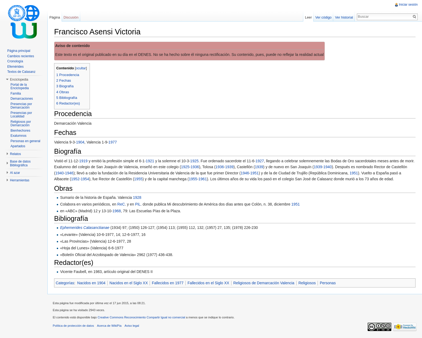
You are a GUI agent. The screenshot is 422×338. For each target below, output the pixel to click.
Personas (328, 283)
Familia (15, 93)
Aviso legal (132, 325)
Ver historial (344, 17)
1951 (254, 173)
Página (54, 17)
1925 (194, 161)
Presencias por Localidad (21, 114)
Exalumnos (18, 136)
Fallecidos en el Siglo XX (208, 283)
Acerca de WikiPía (109, 325)
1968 (116, 211)
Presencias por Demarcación (21, 106)
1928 (137, 197)
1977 (112, 142)
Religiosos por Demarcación (20, 123)
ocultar (81, 68)
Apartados (17, 146)
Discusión (71, 17)
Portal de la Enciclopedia (19, 86)
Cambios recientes (20, 56)
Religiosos (307, 283)
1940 (327, 167)
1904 (80, 142)
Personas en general (25, 141)
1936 (195, 167)
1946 (69, 173)
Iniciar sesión (408, 4)
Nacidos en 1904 (91, 283)
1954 (85, 179)
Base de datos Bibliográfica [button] (20, 163)
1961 (202, 179)
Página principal (18, 51)
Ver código (323, 17)
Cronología (15, 61)
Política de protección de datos (73, 325)
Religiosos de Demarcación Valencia (263, 283)
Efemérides (15, 67)
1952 (75, 179)
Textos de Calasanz (21, 72)
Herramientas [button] (19, 180)
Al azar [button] (15, 173)
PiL (137, 204)
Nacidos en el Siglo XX (129, 283)
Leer (308, 17)
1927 (259, 161)
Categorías (65, 283)
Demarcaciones (21, 98)
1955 (138, 179)
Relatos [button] (15, 154)
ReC (121, 204)
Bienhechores (20, 130)
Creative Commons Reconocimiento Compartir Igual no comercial (141, 317)
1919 (83, 161)
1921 (150, 161)
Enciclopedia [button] (19, 79)
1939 (229, 167)
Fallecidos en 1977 (168, 283)
